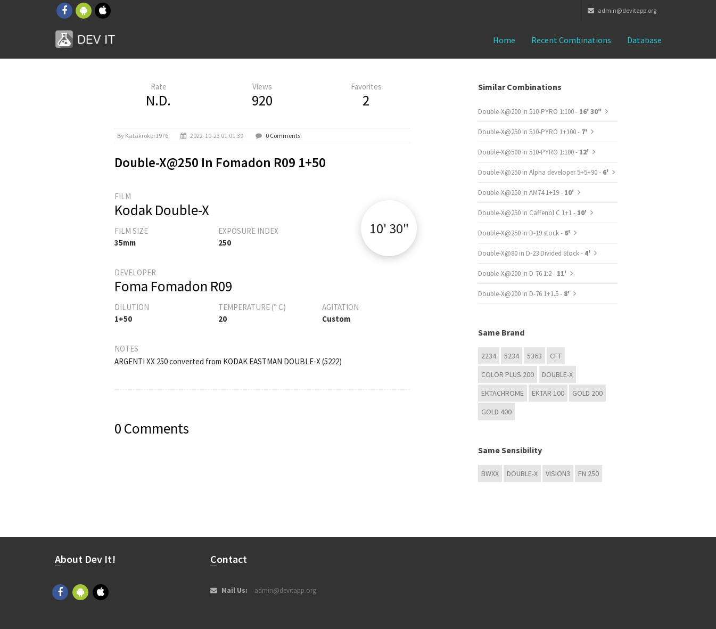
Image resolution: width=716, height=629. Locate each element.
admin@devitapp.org (622, 10)
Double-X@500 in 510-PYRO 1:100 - (534, 152)
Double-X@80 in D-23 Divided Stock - (535, 253)
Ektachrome (502, 393)
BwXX (490, 473)
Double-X (557, 374)
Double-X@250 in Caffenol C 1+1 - (533, 212)
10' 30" (389, 228)
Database (644, 40)
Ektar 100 (548, 393)
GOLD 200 (587, 393)
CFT (556, 356)
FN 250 (588, 473)
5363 (534, 356)
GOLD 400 (496, 411)
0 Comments (283, 136)
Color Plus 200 (507, 374)
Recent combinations (571, 40)
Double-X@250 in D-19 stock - (525, 233)
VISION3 (558, 473)
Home (504, 40)
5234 (511, 356)
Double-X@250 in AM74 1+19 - (526, 192)
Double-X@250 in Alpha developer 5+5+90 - (544, 172)
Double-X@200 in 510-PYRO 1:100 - (540, 111)
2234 (488, 356)
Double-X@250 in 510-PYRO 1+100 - (533, 131)
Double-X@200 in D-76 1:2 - (523, 273)
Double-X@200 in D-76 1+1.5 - (524, 293)
